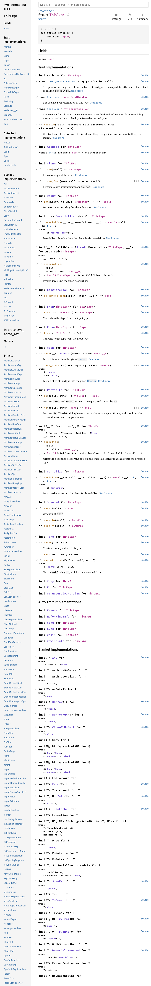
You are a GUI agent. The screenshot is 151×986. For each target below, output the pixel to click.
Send (50, 622)
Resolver (53, 108)
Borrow (57, 702)
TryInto (63, 931)
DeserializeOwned (66, 950)
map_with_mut (53, 560)
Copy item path (68, 14)
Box (82, 306)
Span (65, 36)
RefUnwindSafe (58, 616)
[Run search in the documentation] (93, 5)
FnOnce (51, 566)
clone (48, 169)
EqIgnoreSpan (57, 290)
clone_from (52, 181)
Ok (133, 477)
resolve (49, 124)
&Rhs (73, 407)
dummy (48, 542)
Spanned (53, 502)
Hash (50, 347)
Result (106, 201)
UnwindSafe (55, 641)
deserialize (52, 222)
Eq (48, 587)
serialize (51, 441)
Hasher (64, 353)
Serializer (56, 487)
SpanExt (58, 881)
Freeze (52, 610)
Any (54, 657)
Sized (80, 247)
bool (108, 295)
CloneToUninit (63, 727)
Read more (76, 90)
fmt (46, 201)
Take (50, 536)
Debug (51, 196)
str (74, 152)
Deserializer (57, 232)
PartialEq (54, 390)
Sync (50, 629)
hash (47, 353)
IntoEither (60, 809)
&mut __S (70, 449)
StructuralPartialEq (63, 593)
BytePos (77, 520)
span (47, 508)
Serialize (54, 471)
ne (45, 407)
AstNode (53, 146)
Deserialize (65, 216)
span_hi (49, 525)
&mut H (105, 365)
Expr (90, 306)
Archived (53, 97)
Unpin (51, 635)
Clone (51, 163)
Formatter (81, 201)
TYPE (52, 152)
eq (45, 395)
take (47, 554)
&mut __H (100, 353)
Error (51, 226)
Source (42, 19)
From (50, 306)
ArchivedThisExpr (76, 97)
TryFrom (63, 919)
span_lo (49, 520)
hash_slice (52, 365)
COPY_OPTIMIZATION (62, 81)
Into (60, 796)
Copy (50, 581)
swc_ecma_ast (46, 10)
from (47, 312)
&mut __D (73, 271)
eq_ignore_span (55, 295)
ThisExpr (74, 75)
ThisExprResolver (76, 108)
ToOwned (58, 900)
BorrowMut (60, 714)
